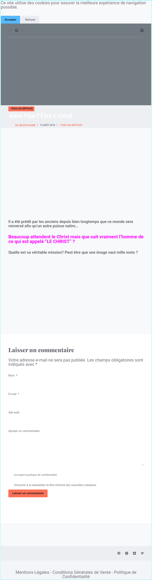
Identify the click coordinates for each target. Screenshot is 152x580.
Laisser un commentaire (28, 493)
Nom (12, 375)
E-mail (13, 394)
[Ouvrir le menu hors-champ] (142, 30)
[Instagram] (126, 553)
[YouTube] (134, 553)
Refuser (30, 19)
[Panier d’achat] (23, 30)
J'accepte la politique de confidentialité (35, 474)
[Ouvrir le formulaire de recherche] (16, 30)
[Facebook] (118, 553)
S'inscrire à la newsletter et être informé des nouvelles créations (52, 485)
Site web (13, 412)
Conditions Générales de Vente (82, 572)
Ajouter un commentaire (24, 431)
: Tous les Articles (21, 108)
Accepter (10, 19)
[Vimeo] (142, 553)
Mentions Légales (32, 572)
